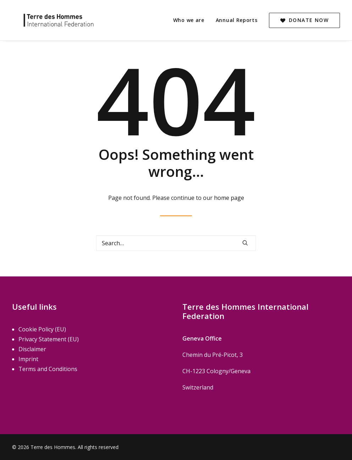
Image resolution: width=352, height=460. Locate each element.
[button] (245, 242)
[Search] (176, 243)
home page (229, 198)
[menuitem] (191, 20)
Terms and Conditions (47, 369)
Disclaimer (32, 349)
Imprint (28, 359)
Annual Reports (237, 20)
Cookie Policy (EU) (42, 329)
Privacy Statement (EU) (48, 339)
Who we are (188, 20)
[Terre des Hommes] (49, 20)
